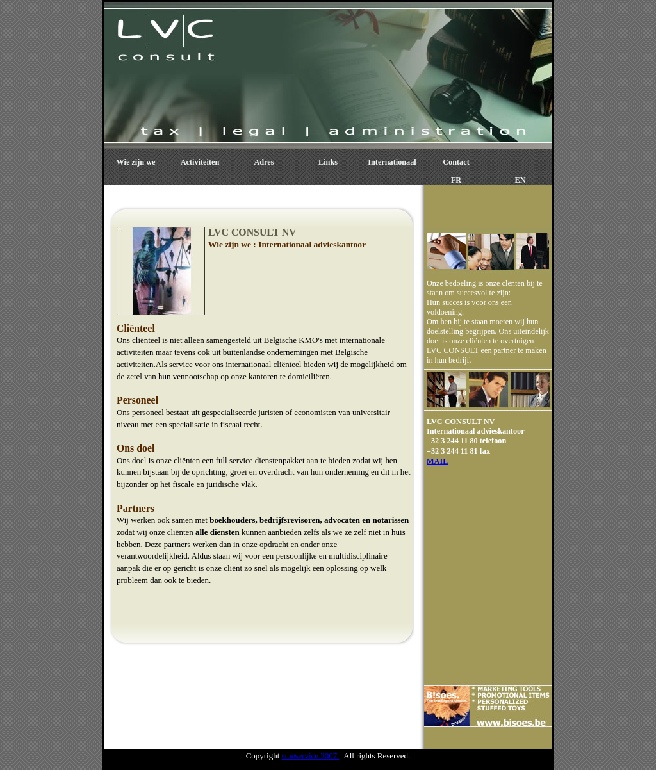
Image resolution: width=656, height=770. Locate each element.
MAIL (437, 461)
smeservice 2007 (311, 755)
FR (456, 180)
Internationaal (392, 162)
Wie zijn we (136, 162)
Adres (264, 162)
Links (328, 162)
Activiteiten (200, 162)
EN (520, 180)
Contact (456, 162)
